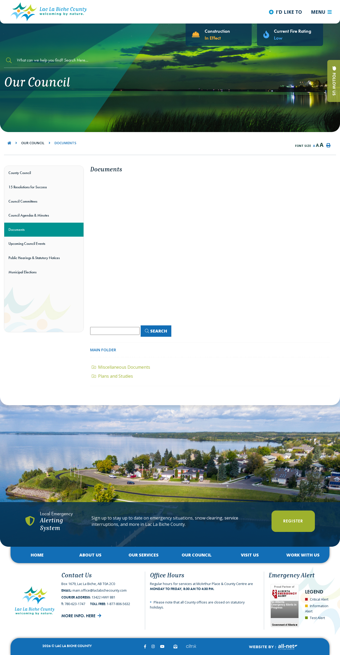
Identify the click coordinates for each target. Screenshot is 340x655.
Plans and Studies (112, 376)
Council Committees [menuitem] (22, 201)
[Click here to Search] (156, 331)
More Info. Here (78, 616)
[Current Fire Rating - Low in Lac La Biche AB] (290, 35)
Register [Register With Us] (293, 521)
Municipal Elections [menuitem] (22, 272)
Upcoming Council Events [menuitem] (26, 243)
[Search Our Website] (61, 60)
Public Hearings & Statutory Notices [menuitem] (34, 257)
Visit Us (250, 555)
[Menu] (321, 12)
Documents (65, 143)
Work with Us (303, 555)
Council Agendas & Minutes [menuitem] (28, 215)
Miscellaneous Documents (121, 367)
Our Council (32, 143)
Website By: (273, 647)
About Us (90, 555)
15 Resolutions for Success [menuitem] (27, 187)
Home (37, 555)
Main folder (103, 349)
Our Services (143, 555)
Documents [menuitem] (16, 229)
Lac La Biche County (48, 11)
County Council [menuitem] (19, 172)
